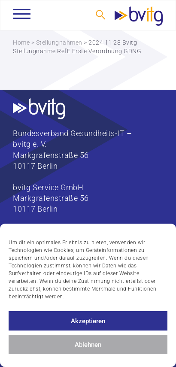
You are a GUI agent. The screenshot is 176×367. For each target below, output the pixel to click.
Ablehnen (88, 345)
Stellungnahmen (59, 42)
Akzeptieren (88, 321)
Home (21, 42)
